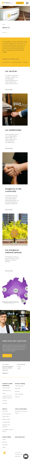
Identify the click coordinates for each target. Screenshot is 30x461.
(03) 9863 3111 (5, 373)
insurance (4, 400)
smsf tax (4, 393)
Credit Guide (17, 456)
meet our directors (6, 413)
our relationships (16, 62)
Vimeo (18, 368)
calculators (4, 444)
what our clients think (21, 409)
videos (3, 447)
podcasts (4, 441)
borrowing (4, 403)
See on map (5, 369)
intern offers (17, 388)
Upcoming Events (20, 437)
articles (4, 439)
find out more (9, 89)
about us (4, 409)
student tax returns (19, 385)
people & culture (6, 419)
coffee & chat (19, 2)
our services (5, 62)
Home (3, 32)
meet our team (5, 416)
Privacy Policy (18, 452)
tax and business (6, 387)
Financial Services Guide (20, 454)
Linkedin (19, 366)
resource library (6, 437)
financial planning (6, 390)
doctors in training (20, 383)
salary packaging (19, 394)
